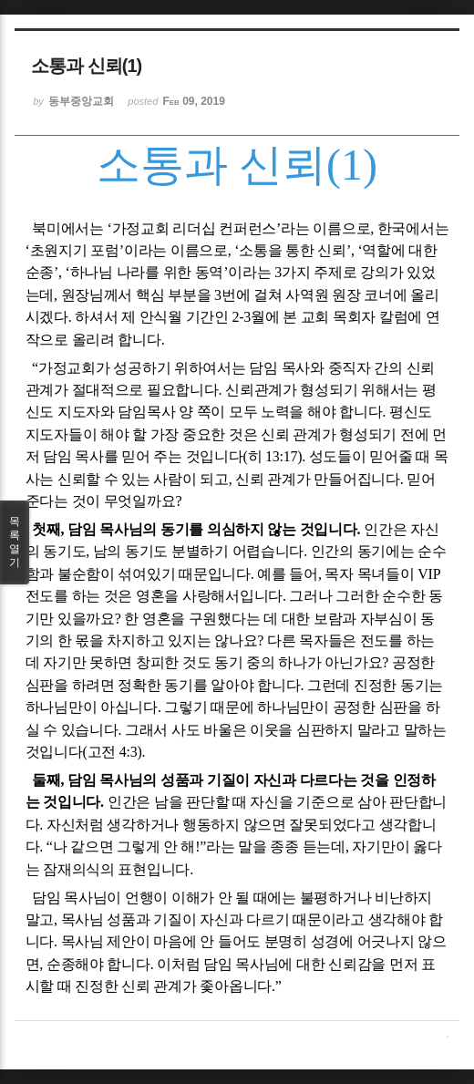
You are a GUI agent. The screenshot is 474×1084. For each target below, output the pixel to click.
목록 (14, 542)
